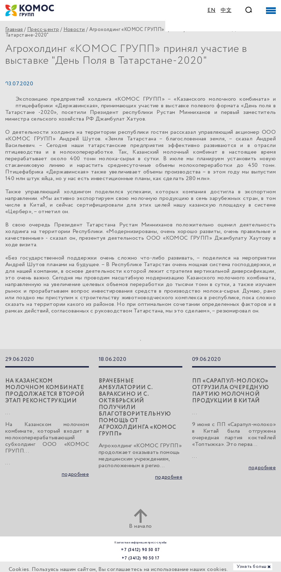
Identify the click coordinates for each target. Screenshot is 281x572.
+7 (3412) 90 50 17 (141, 558)
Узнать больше (253, 566)
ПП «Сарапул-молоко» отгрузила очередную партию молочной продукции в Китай (230, 391)
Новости (74, 29)
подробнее (75, 474)
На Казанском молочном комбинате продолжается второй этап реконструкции (45, 391)
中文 (226, 10)
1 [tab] (140, 340)
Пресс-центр (43, 29)
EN (211, 10)
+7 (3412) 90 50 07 (140, 550)
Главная (14, 29)
